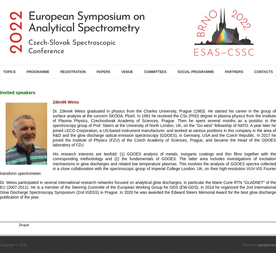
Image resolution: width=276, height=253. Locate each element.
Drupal (24, 225)
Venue (127, 72)
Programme (38, 72)
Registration (73, 72)
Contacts (263, 72)
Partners (234, 72)
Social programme (196, 72)
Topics (9, 72)
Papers (103, 72)
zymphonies (267, 245)
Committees (155, 72)
